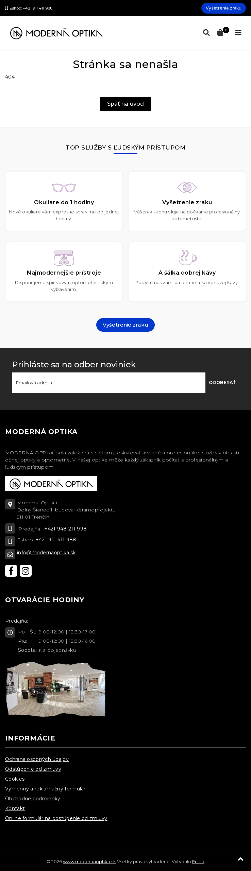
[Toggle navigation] (238, 33)
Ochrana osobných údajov (37, 759)
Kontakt (15, 808)
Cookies (14, 779)
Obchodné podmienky (32, 799)
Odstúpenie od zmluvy (33, 769)
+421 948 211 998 (65, 529)
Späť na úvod (125, 104)
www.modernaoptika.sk (89, 861)
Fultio (198, 861)
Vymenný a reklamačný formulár (45, 789)
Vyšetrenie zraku (223, 8)
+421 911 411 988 (56, 540)
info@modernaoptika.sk (46, 553)
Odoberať (222, 382)
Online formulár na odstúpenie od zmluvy (56, 818)
